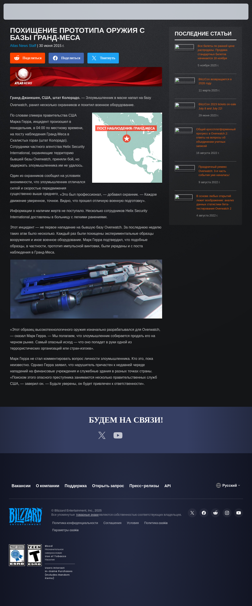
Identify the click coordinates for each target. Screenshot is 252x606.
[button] (237, 11)
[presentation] (17, 12)
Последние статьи (203, 33)
